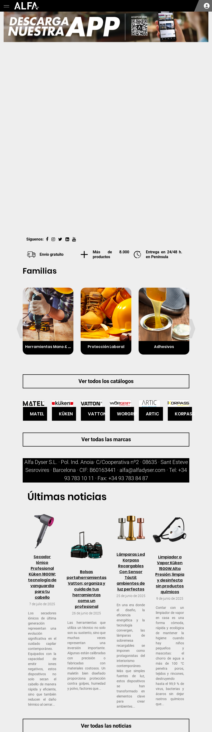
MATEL (37, 414)
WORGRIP (125, 414)
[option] (106, 121)
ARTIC (152, 414)
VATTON (96, 414)
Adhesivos (164, 346)
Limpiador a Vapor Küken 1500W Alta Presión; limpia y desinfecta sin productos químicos (169, 574)
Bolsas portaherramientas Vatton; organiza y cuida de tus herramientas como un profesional (86, 589)
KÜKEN (66, 414)
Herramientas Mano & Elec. (51, 346)
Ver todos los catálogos (106, 381)
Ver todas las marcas (106, 439)
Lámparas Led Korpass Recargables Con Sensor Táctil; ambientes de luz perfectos (131, 572)
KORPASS (183, 414)
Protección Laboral (106, 346)
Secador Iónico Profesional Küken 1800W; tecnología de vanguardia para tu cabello (42, 577)
